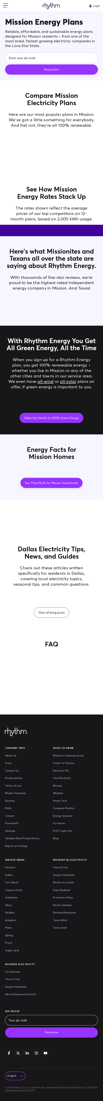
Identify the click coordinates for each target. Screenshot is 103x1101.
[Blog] (68, 838)
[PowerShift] (22, 823)
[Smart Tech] (68, 801)
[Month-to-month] (64, 882)
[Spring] (13, 935)
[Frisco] (13, 943)
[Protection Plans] (64, 897)
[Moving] (68, 786)
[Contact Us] (22, 771)
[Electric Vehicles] (64, 905)
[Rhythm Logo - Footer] (16, 732)
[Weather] (68, 793)
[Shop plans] (51, 69)
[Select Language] (14, 1076)
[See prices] (51, 1032)
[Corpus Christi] (13, 890)
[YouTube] (45, 1053)
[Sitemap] (22, 831)
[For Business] (20, 972)
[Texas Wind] (64, 920)
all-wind (45, 381)
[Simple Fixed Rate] (64, 875)
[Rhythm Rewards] (22, 793)
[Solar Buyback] (64, 890)
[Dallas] (13, 875)
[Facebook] (9, 1053)
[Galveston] (13, 897)
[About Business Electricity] (20, 994)
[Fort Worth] (13, 882)
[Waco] (13, 905)
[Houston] (13, 867)
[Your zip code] (51, 1020)
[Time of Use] (64, 867)
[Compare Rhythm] (68, 808)
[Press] (22, 763)
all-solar (68, 381)
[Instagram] (36, 1053)
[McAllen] (13, 913)
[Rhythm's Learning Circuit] (68, 756)
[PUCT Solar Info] (68, 831)
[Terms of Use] (22, 786)
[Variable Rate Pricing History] (22, 838)
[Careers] (22, 816)
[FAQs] (22, 808)
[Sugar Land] (13, 950)
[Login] (94, 5)
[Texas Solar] (64, 928)
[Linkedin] (27, 1053)
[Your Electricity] (68, 778)
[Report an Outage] (22, 846)
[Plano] (13, 928)
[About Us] (22, 756)
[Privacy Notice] (22, 778)
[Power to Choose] (68, 763)
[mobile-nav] (6, 6)
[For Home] (68, 823)
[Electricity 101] (68, 771)
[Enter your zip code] (51, 58)
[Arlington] (13, 920)
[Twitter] (18, 1053)
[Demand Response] (64, 913)
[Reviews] (22, 801)
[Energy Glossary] (68, 816)
